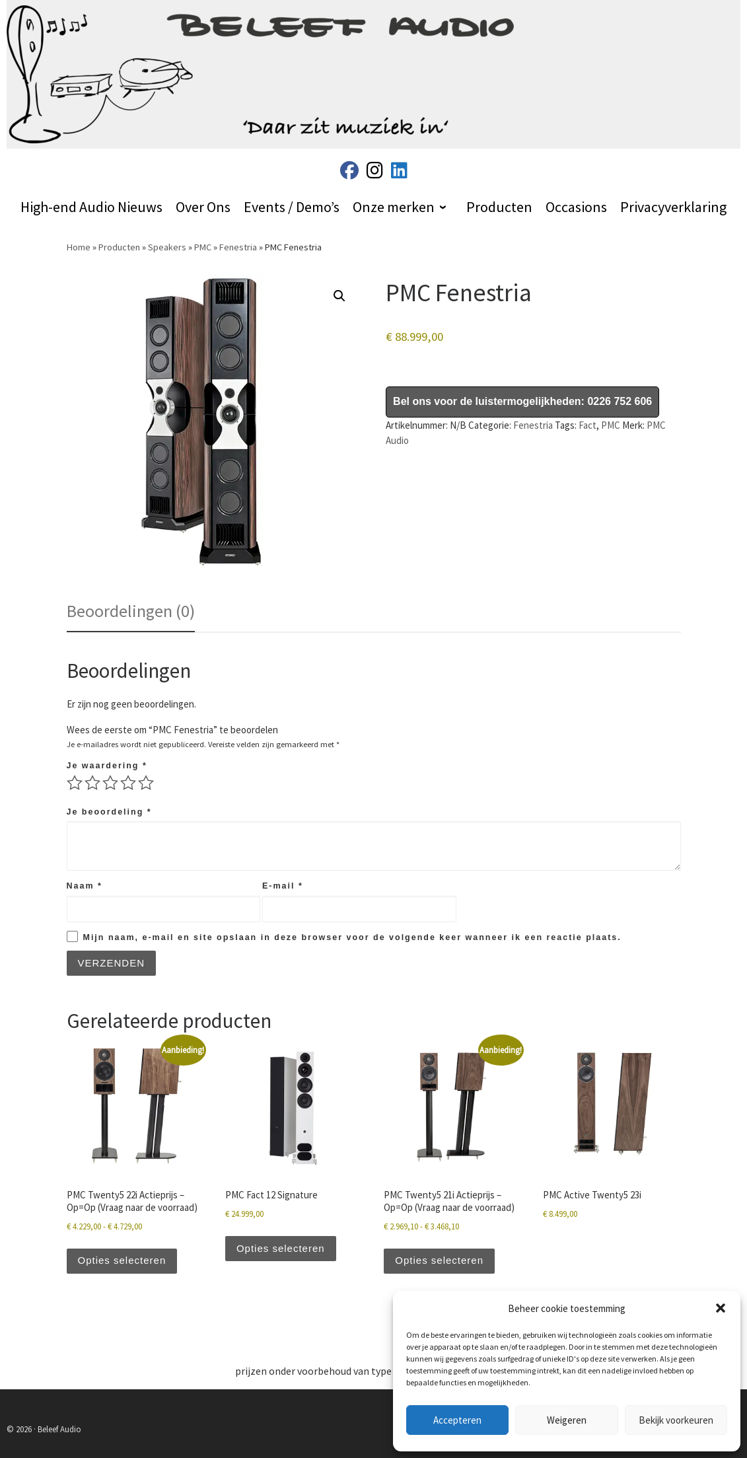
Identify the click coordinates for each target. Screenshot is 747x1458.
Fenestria (238, 247)
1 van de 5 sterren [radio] (75, 783)
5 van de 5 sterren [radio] (146, 783)
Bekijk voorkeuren (676, 1420)
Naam (84, 886)
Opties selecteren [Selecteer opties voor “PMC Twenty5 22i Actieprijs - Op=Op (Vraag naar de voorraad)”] (122, 1260)
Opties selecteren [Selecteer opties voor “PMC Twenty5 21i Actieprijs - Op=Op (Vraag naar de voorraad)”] (439, 1260)
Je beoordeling (109, 812)
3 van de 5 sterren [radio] (110, 783)
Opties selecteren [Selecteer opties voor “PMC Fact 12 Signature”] (280, 1248)
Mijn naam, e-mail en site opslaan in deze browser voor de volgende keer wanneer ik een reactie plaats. (352, 937)
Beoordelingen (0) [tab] (131, 611)
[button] (720, 1308)
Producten (119, 247)
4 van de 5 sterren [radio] (128, 783)
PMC (202, 247)
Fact (587, 425)
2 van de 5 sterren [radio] (92, 783)
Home (78, 247)
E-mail (282, 886)
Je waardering (107, 765)
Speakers (167, 247)
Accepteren (457, 1420)
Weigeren (567, 1420)
